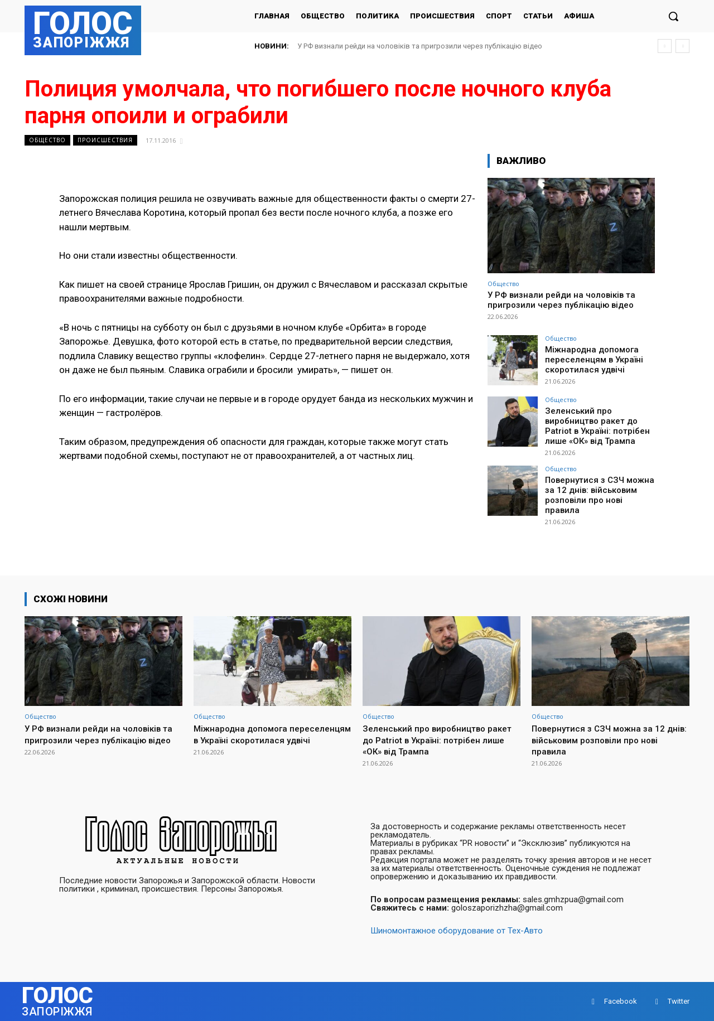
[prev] (665, 46)
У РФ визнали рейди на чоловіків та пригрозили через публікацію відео (561, 300)
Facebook (620, 1001)
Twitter (678, 1001)
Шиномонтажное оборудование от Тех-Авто (456, 931)
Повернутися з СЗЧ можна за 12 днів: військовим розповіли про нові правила (598, 486)
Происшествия (105, 140)
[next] (682, 46)
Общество (47, 140)
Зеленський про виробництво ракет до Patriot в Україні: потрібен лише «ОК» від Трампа (593, 424)
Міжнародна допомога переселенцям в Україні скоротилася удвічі (411, 46)
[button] (673, 16)
